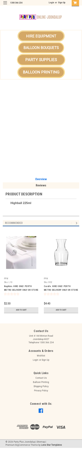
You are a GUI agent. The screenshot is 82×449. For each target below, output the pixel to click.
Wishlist (41, 355)
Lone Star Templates (51, 445)
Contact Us (41, 378)
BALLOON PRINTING (41, 72)
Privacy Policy (41, 390)
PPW (6, 278)
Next (77, 223)
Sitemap (41, 442)
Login (51, 2)
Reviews (41, 185)
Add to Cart (21, 310)
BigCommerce (22, 445)
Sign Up (61, 2)
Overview (41, 179)
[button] (41, 36)
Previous (72, 223)
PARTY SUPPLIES (41, 59)
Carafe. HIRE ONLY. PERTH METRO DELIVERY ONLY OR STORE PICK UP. (61, 290)
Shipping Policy (41, 386)
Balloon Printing (41, 382)
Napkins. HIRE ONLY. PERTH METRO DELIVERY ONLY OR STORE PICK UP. (21, 290)
